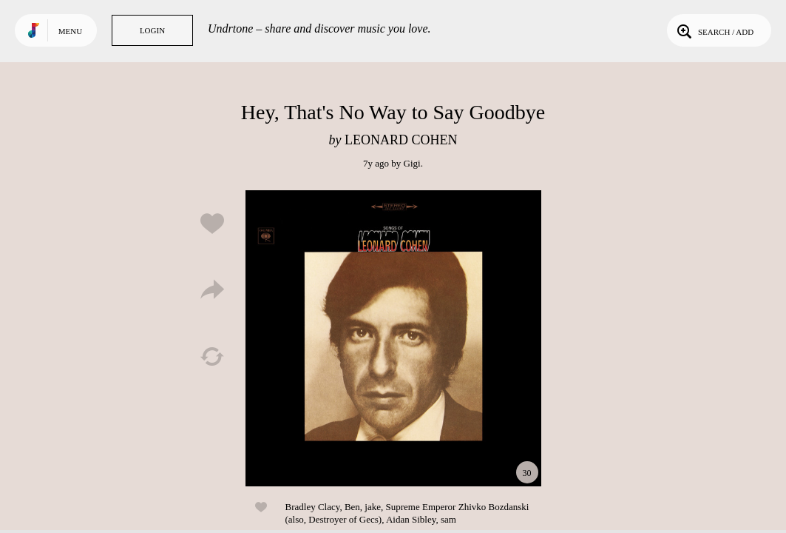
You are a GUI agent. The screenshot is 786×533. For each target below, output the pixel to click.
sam (448, 519)
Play (393, 338)
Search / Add (713, 30)
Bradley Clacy (312, 506)
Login (152, 30)
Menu (70, 31)
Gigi (412, 163)
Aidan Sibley (411, 519)
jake (373, 506)
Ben (352, 506)
